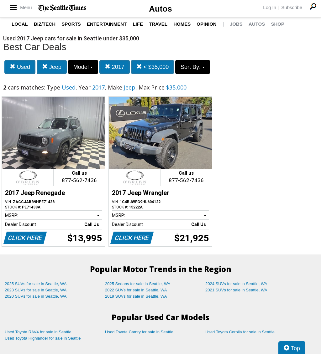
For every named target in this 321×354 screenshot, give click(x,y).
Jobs (236, 24)
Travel (158, 24)
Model (83, 67)
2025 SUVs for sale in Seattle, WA (36, 283)
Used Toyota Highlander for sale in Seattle (43, 338)
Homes (182, 24)
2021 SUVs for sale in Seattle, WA (236, 290)
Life (138, 24)
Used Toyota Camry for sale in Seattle (139, 332)
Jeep (51, 67)
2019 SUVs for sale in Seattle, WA (136, 296)
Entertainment (107, 24)
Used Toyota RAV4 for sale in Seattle (38, 332)
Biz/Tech (44, 24)
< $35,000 (152, 67)
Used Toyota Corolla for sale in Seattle (240, 332)
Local (20, 24)
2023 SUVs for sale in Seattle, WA (36, 290)
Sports (71, 24)
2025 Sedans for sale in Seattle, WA (137, 283)
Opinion (206, 24)
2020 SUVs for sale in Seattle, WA (36, 296)
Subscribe (291, 7)
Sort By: (193, 67)
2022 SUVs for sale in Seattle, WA (136, 290)
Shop (277, 24)
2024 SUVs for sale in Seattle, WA (236, 283)
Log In (269, 7)
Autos (160, 8)
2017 (114, 67)
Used (20, 67)
